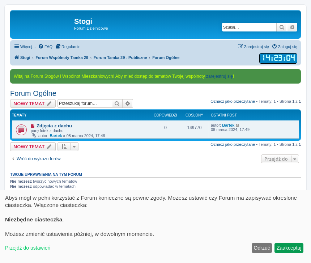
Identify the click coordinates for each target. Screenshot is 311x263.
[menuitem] (45, 46)
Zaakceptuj (289, 248)
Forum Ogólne (33, 93)
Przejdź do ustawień (27, 248)
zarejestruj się (219, 76)
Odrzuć (262, 248)
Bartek (56, 135)
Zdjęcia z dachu (54, 125)
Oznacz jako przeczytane (232, 101)
